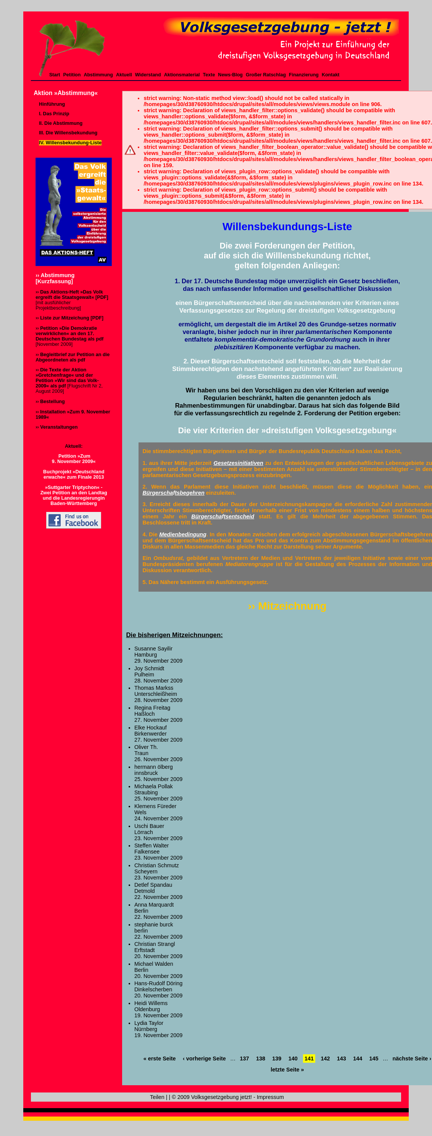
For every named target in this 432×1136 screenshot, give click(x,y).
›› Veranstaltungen (56, 427)
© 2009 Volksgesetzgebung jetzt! (212, 1097)
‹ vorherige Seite (204, 1058)
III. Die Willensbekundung (68, 133)
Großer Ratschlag (266, 74)
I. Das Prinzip (54, 113)
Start (54, 74)
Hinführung (52, 104)
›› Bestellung (50, 401)
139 (276, 1058)
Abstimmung (98, 74)
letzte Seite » (287, 1070)
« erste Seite (159, 1058)
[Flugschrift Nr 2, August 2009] (69, 380)
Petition (72, 74)
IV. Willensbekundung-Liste (70, 142)
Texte (209, 74)
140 (293, 1058)
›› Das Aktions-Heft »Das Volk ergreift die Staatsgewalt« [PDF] (71, 294)
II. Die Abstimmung (60, 123)
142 (325, 1058)
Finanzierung (304, 74)
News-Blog (230, 74)
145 (374, 1058)
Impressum (270, 1097)
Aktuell (124, 74)
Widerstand (148, 74)
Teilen (157, 1097)
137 (244, 1058)
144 (357, 1058)
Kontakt (331, 74)
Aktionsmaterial (182, 74)
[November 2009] (69, 336)
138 (260, 1058)
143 (341, 1058)
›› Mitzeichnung (287, 606)
